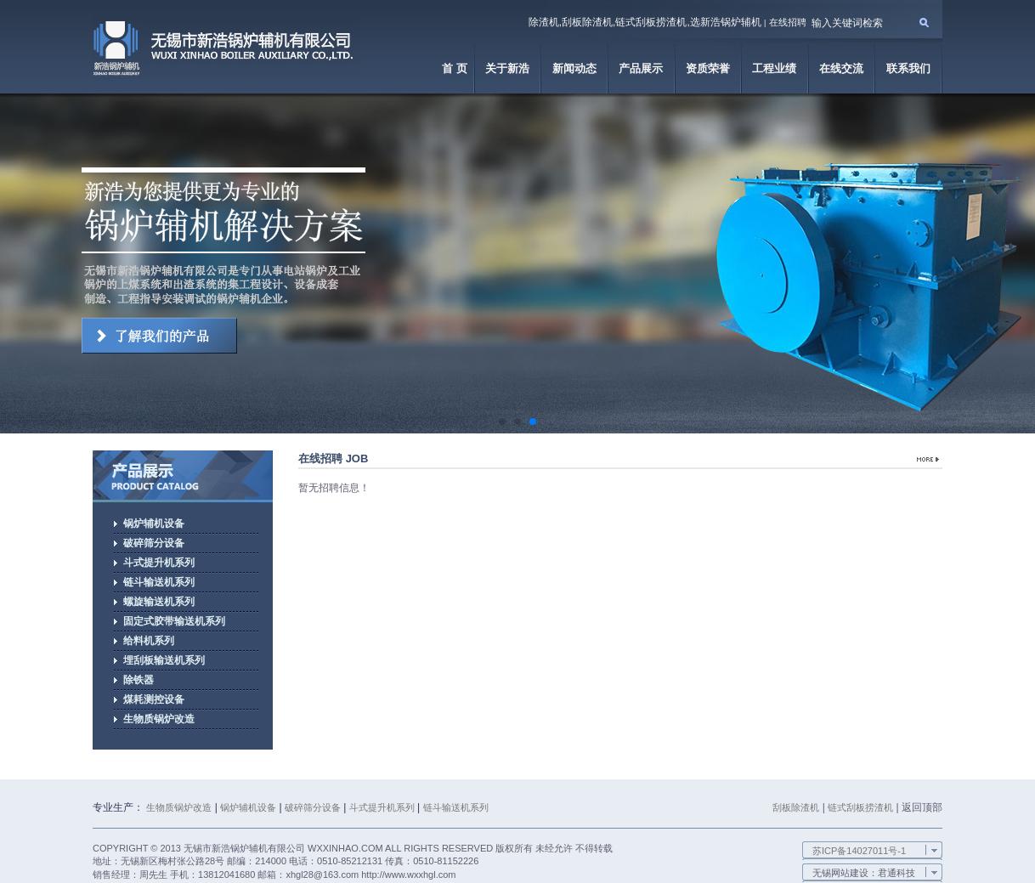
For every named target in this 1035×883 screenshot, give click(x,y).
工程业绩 (774, 68)
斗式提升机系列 (382, 807)
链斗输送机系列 (456, 807)
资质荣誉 (708, 68)
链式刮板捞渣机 (860, 807)
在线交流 (841, 68)
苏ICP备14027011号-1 (859, 851)
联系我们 (908, 68)
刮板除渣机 (795, 807)
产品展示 (641, 68)
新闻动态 (574, 68)
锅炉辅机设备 (248, 807)
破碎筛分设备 (313, 807)
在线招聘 (787, 22)
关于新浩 (507, 68)
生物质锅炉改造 (179, 807)
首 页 (454, 68)
